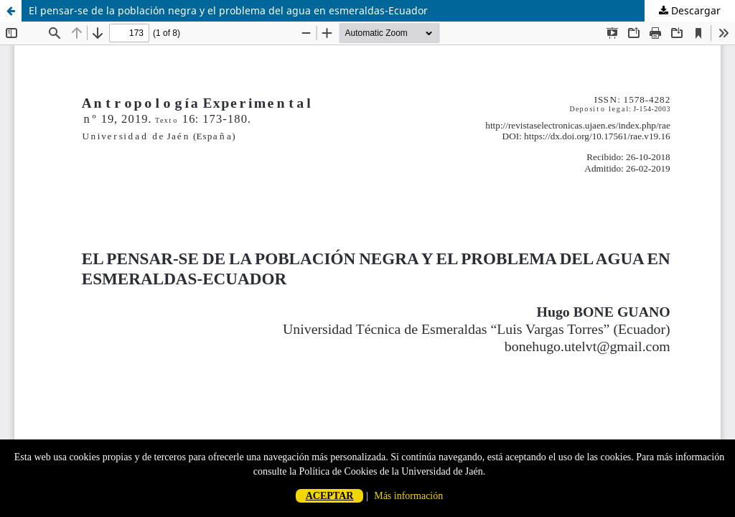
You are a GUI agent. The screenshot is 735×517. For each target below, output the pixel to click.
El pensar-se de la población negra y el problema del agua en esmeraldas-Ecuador (228, 10)
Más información (408, 495)
